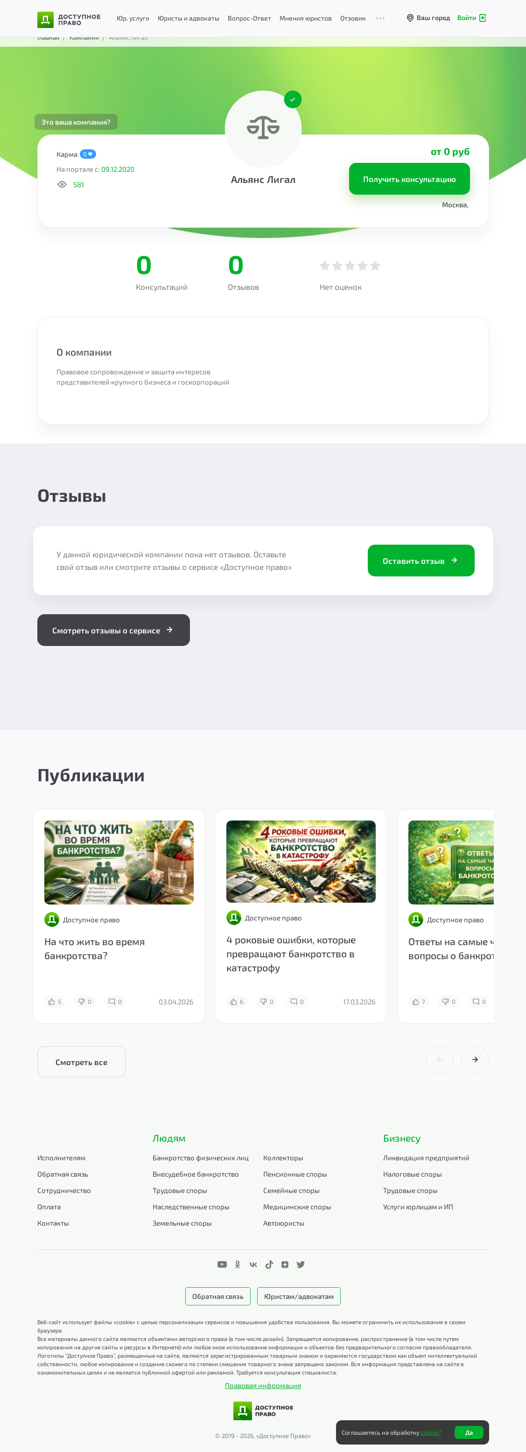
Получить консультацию (409, 178)
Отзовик (353, 18)
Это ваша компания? (76, 122)
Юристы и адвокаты (188, 18)
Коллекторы (283, 1157)
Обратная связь (62, 1174)
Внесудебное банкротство (196, 1174)
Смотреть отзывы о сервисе (113, 630)
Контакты (53, 1223)
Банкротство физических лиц (201, 1157)
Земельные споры (182, 1223)
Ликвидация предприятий (426, 1157)
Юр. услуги (133, 18)
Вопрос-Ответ (249, 18)
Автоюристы (283, 1223)
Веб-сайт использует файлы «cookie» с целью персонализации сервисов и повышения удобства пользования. (184, 1322)
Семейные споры (291, 1190)
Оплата (49, 1206)
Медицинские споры (297, 1206)
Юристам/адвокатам (299, 1296)
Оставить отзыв (421, 560)
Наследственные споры (191, 1206)
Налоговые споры (412, 1174)
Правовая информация (263, 1385)
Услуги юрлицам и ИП (418, 1206)
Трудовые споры (180, 1190)
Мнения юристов (306, 18)
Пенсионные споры (295, 1174)
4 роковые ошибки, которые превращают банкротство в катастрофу (291, 953)
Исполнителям (61, 1157)
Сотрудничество (64, 1190)
